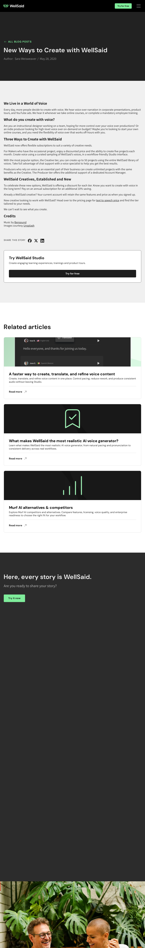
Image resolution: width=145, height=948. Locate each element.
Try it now (14, 598)
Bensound (20, 222)
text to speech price (107, 200)
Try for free (123, 6)
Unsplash (28, 225)
